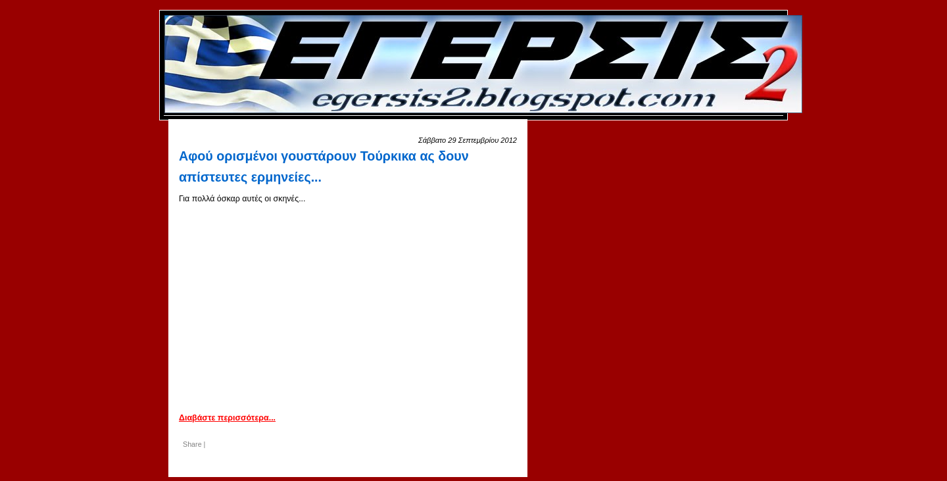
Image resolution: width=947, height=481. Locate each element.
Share (192, 444)
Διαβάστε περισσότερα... (227, 417)
